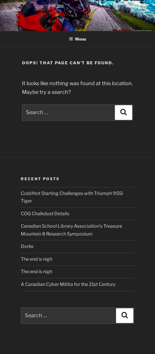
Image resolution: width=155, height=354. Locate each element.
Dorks (27, 246)
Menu (77, 39)
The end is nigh (36, 259)
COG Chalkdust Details (45, 213)
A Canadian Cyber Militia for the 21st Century (68, 284)
